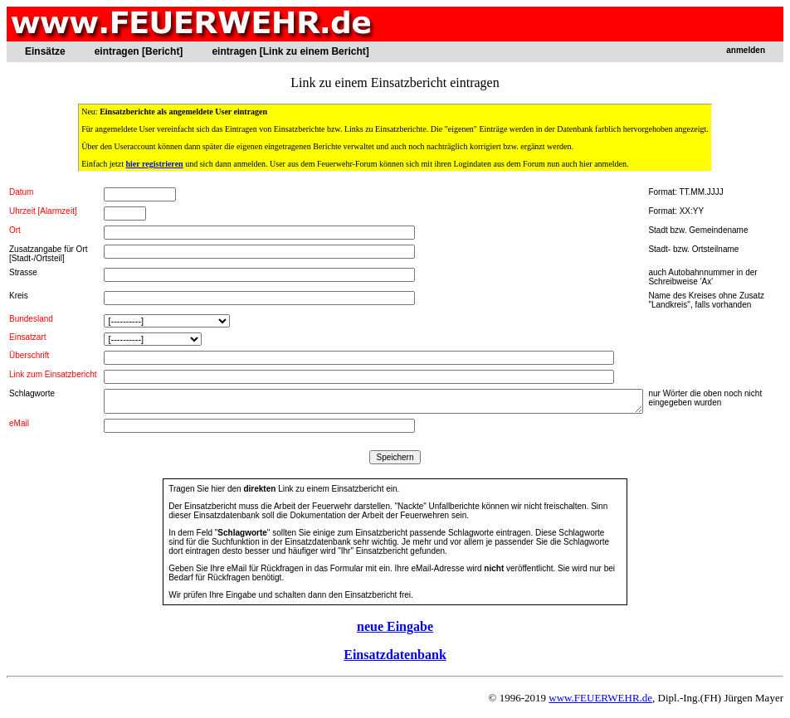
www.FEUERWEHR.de (600, 697)
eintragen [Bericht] (139, 51)
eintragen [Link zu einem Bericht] (290, 51)
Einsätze (45, 51)
